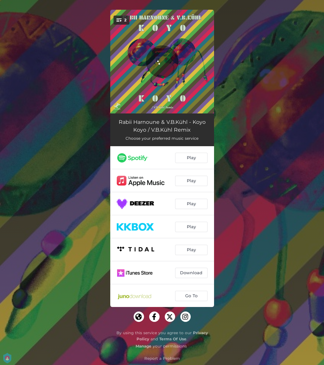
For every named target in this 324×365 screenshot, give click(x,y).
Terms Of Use (172, 338)
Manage (143, 346)
